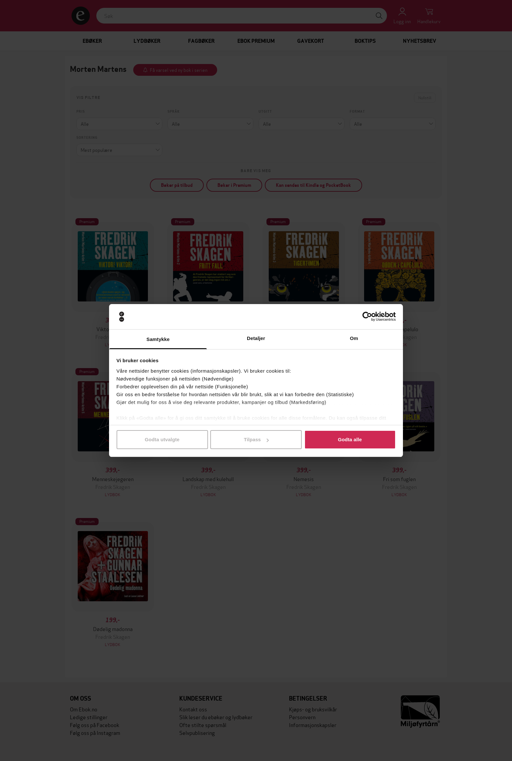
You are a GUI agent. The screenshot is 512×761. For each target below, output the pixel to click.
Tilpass (256, 439)
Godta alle (350, 439)
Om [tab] (354, 338)
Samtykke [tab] (158, 339)
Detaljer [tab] (256, 338)
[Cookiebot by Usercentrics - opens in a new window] (367, 317)
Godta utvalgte (162, 439)
